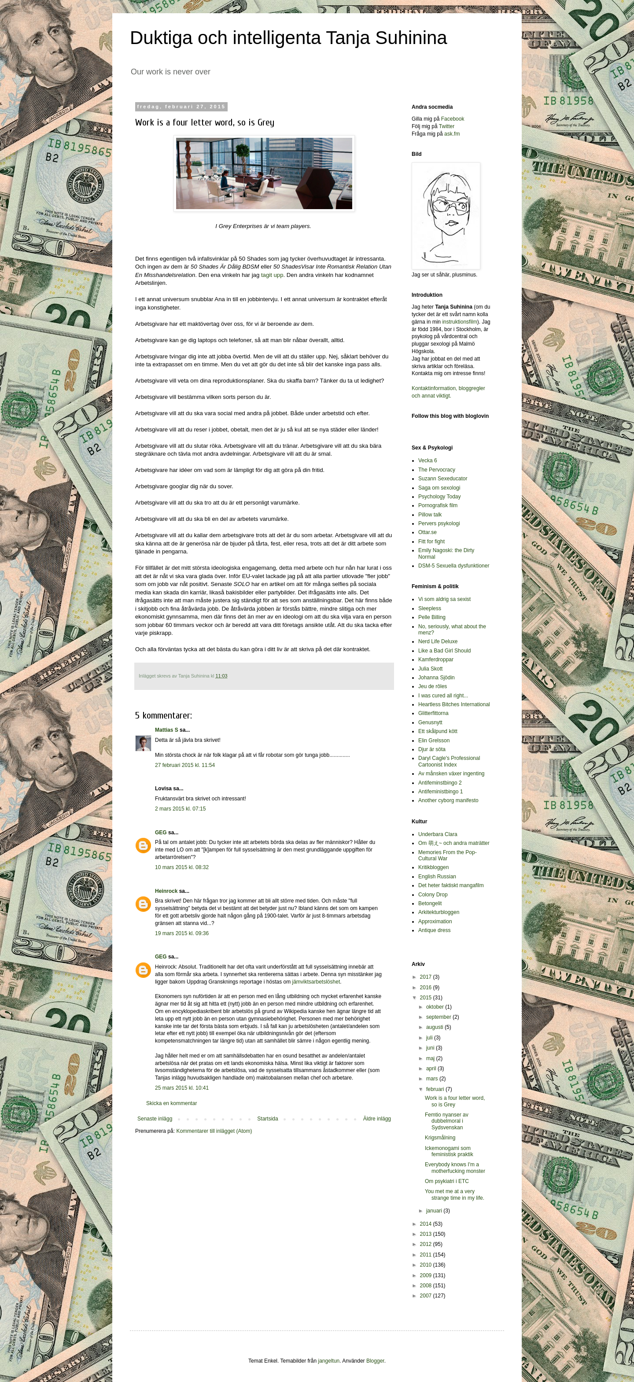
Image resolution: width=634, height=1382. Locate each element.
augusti (435, 1027)
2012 (426, 1244)
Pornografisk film (437, 505)
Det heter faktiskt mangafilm (451, 885)
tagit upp (272, 275)
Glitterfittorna (433, 713)
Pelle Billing (432, 617)
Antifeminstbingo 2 (440, 783)
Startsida (267, 1119)
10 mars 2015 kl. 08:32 (182, 867)
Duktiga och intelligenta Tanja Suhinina (288, 37)
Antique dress (434, 930)
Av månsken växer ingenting (451, 773)
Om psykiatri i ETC (447, 1181)
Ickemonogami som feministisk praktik (449, 1151)
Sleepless (429, 608)
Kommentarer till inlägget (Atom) (214, 1131)
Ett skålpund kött (437, 731)
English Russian (437, 876)
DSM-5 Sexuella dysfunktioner (453, 566)
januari (434, 1211)
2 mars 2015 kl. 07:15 (180, 809)
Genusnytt (430, 722)
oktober (435, 1007)
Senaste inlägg (154, 1119)
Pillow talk (430, 515)
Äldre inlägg (377, 1119)
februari (436, 1089)
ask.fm (452, 134)
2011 (426, 1255)
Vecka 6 (427, 460)
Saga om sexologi (439, 488)
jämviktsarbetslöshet (316, 982)
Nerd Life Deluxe (437, 641)
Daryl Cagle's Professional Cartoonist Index (449, 761)
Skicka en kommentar (171, 1103)
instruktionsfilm (459, 322)
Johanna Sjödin (436, 677)
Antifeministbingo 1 (440, 792)
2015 (426, 998)
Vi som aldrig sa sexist (444, 599)
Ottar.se (427, 532)
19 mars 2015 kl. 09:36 (182, 933)
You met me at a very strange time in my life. (454, 1194)
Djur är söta (432, 749)
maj (431, 1058)
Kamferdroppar (435, 659)
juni (431, 1048)
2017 (426, 977)
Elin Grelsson (434, 740)
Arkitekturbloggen (438, 912)
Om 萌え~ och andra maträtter (454, 843)
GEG (161, 832)
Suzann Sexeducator (442, 478)
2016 (426, 987)
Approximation (435, 921)
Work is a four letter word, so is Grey (455, 1101)
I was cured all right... (443, 696)
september (439, 1017)
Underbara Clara (437, 834)
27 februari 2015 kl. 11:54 (185, 765)
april (432, 1068)
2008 (426, 1285)
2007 (426, 1296)
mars (432, 1079)
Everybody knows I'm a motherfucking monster (455, 1167)
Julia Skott (430, 669)
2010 (426, 1265)
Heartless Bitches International (454, 704)
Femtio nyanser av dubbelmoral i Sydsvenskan (446, 1121)
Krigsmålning (440, 1138)
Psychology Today (439, 497)
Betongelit (430, 903)
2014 (426, 1224)
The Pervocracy (436, 470)
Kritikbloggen (433, 867)
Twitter (446, 126)
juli (430, 1038)
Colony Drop (433, 895)
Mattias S (166, 730)
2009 (426, 1275)
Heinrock (166, 891)
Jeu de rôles (432, 686)
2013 (426, 1234)
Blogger (375, 1361)
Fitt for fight (431, 541)
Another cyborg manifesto (448, 800)
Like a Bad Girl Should (444, 651)
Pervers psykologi (439, 523)
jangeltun (329, 1361)
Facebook (452, 119)
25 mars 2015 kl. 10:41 (182, 1088)
